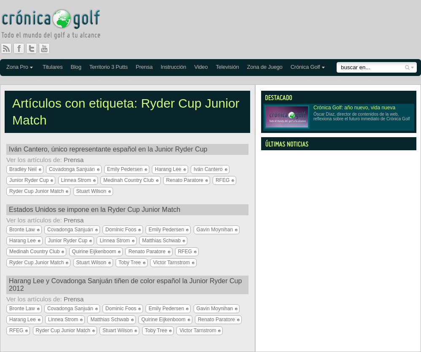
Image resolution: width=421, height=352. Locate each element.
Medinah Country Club (128, 180)
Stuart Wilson (91, 191)
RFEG (222, 180)
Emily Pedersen (125, 169)
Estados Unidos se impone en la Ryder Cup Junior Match (94, 209)
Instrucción (173, 67)
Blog (75, 67)
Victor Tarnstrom (171, 262)
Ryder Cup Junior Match (36, 191)
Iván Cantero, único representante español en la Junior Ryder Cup (108, 149)
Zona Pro (17, 67)
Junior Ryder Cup (29, 180)
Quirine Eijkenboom (94, 252)
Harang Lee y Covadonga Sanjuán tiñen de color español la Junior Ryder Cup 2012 (125, 284)
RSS (6, 48)
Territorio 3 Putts (108, 67)
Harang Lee (168, 169)
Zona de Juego (265, 67)
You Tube (47, 48)
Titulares (53, 67)
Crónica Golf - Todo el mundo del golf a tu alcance (57, 25)
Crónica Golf (305, 67)
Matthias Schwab (161, 241)
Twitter (35, 48)
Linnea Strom (76, 180)
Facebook (22, 48)
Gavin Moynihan (215, 230)
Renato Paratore (184, 180)
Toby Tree (130, 262)
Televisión (227, 67)
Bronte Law (22, 230)
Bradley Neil (23, 169)
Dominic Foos (120, 230)
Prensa (144, 67)
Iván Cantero (208, 169)
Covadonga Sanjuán (72, 169)
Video (201, 67)
